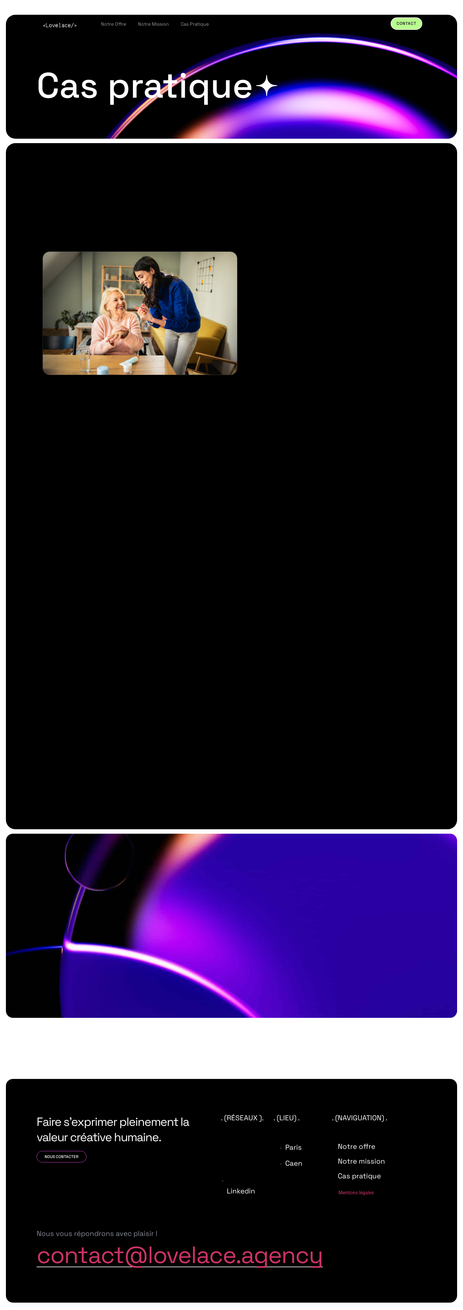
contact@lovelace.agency (180, 1255)
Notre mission (153, 24)
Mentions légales (356, 1193)
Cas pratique (195, 24)
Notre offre (113, 24)
